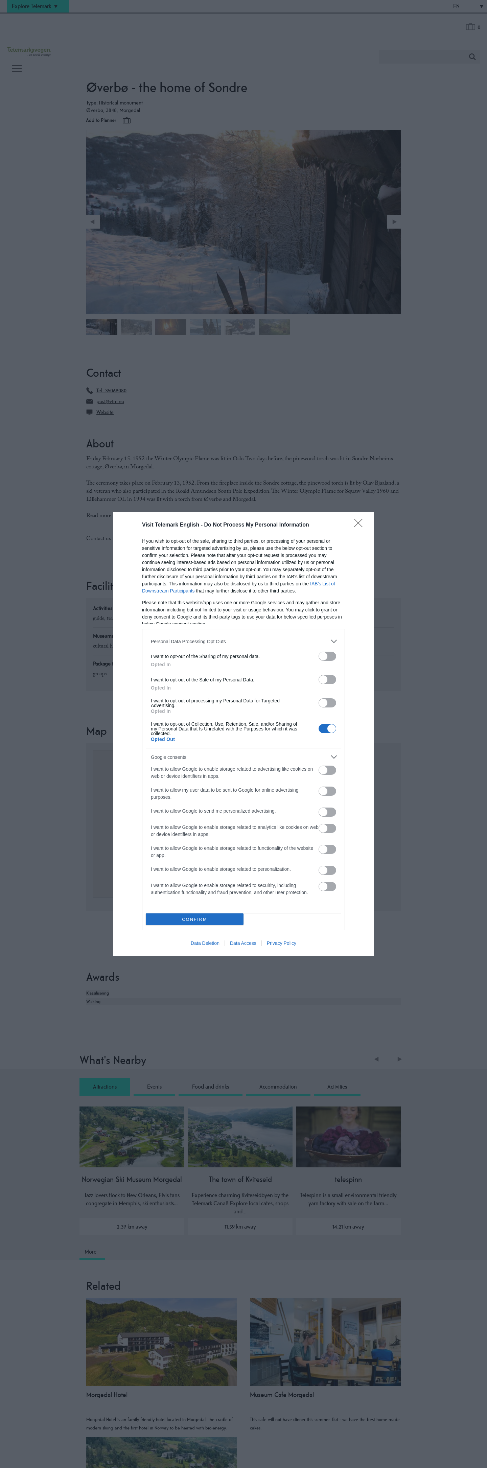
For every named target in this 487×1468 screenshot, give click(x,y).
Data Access (243, 943)
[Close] (360, 525)
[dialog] (243, 734)
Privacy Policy (281, 943)
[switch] (327, 656)
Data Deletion (205, 943)
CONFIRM (194, 919)
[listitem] (243, 641)
